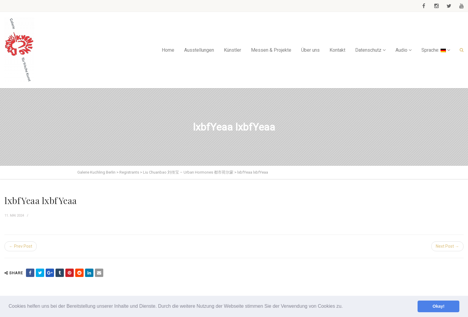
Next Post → (447, 246)
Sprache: (433, 50)
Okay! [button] (438, 306)
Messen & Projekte (271, 50)
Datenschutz (368, 50)
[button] (345, 307)
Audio (401, 50)
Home (168, 50)
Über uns (310, 50)
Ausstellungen (199, 50)
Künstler (232, 50)
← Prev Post (20, 246)
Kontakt (337, 50)
